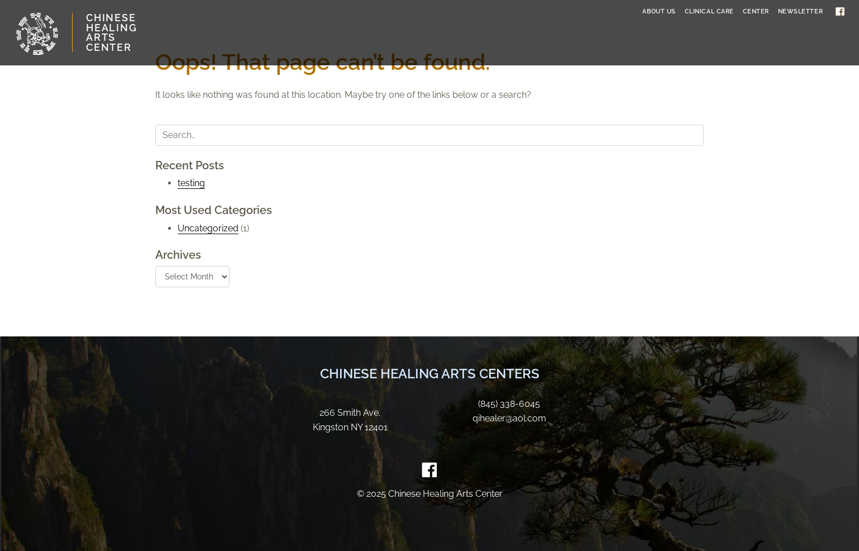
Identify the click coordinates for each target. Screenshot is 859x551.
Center (756, 11)
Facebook (839, 11)
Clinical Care (709, 11)
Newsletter (800, 11)
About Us (658, 11)
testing (191, 183)
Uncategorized (208, 228)
